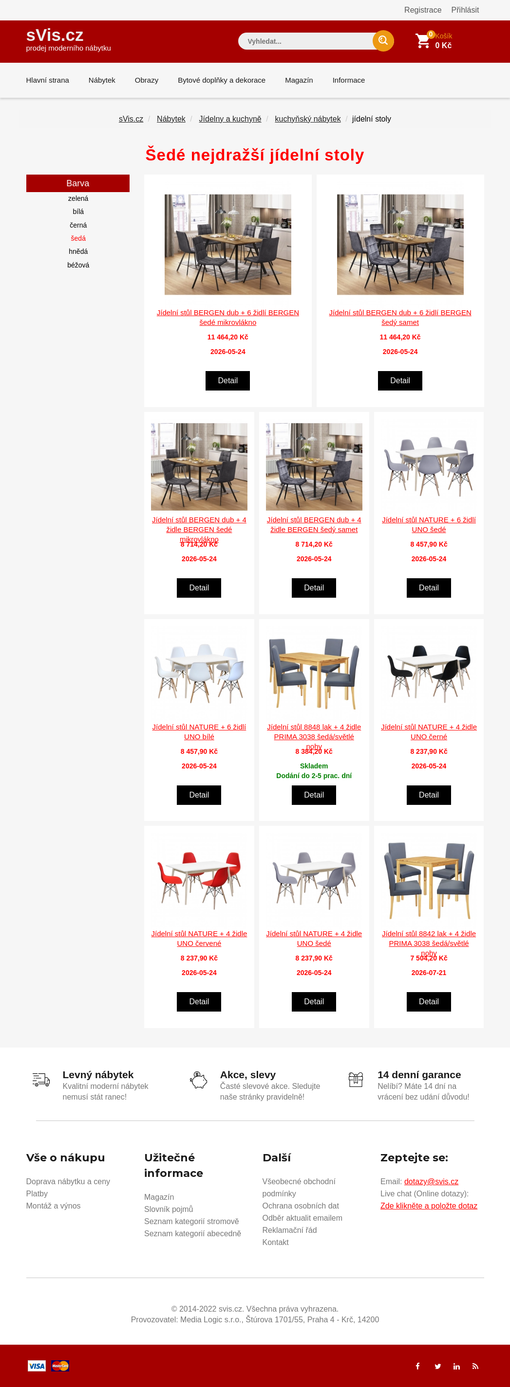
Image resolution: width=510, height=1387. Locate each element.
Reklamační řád (290, 1230)
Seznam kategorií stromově (191, 1221)
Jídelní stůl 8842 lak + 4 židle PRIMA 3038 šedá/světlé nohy (429, 943)
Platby (37, 1194)
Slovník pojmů (168, 1209)
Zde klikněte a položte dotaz (428, 1206)
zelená (78, 198)
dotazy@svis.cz (431, 1181)
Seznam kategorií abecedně (192, 1233)
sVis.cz (68, 38)
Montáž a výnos (53, 1206)
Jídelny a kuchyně (230, 119)
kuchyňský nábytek (307, 119)
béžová (78, 265)
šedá (78, 238)
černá (78, 225)
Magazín (299, 80)
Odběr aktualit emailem (303, 1218)
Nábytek (102, 80)
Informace (349, 80)
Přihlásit (465, 10)
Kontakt (276, 1242)
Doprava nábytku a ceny (68, 1181)
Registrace (422, 10)
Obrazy (146, 80)
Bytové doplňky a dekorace (221, 80)
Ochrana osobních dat (301, 1206)
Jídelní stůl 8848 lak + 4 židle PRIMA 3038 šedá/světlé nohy (314, 736)
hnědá (78, 251)
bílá (78, 211)
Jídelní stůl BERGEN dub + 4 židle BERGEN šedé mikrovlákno (199, 529)
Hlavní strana (47, 80)
